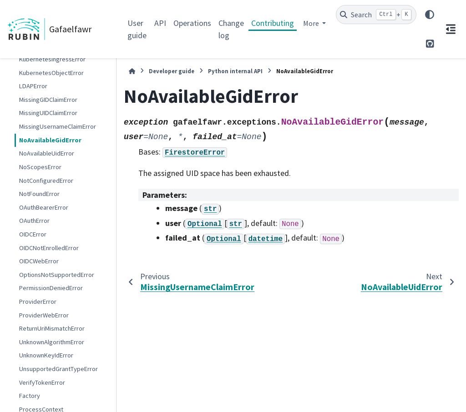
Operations (192, 23)
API (160, 23)
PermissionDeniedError (51, 288)
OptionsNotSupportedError (56, 275)
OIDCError (32, 234)
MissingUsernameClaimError (57, 126)
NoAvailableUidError (46, 153)
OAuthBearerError (43, 207)
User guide (137, 29)
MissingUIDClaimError (48, 113)
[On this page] (450, 29)
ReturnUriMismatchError (52, 328)
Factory (29, 396)
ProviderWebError (44, 315)
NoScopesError (40, 167)
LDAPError (33, 86)
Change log (231, 29)
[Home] (132, 71)
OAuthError (34, 220)
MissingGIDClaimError (48, 99)
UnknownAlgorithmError (51, 342)
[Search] (376, 14)
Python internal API (235, 71)
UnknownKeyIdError (46, 355)
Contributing (272, 23)
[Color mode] (429, 14)
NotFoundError (39, 194)
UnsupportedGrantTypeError (58, 369)
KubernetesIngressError (52, 59)
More (311, 23)
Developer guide (171, 71)
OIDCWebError (39, 261)
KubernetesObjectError (51, 73)
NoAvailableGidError (50, 140)
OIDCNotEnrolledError (49, 248)
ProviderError (37, 301)
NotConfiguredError (46, 180)
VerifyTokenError (42, 382)
